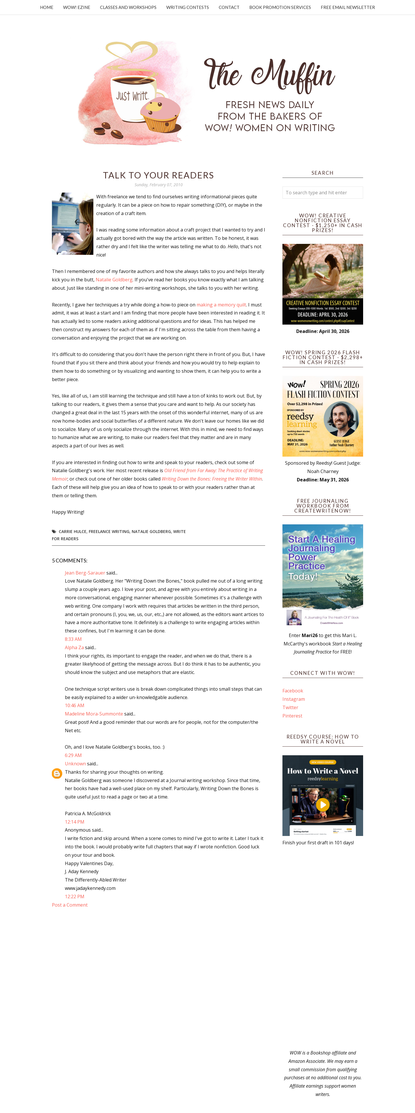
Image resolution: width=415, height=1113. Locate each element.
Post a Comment (70, 905)
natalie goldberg (151, 531)
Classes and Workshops (128, 7)
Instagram (293, 699)
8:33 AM (73, 639)
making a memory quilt (221, 305)
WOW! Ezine (76, 7)
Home (46, 7)
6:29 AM (73, 755)
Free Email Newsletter (348, 7)
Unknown (75, 763)
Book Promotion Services (280, 7)
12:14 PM (74, 822)
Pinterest (292, 716)
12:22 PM (74, 896)
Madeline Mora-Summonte (94, 714)
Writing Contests (187, 7)
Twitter (290, 707)
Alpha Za (74, 647)
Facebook (292, 691)
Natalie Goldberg (114, 279)
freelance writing (109, 531)
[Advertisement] (322, 947)
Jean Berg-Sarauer (85, 573)
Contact (229, 7)
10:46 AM (74, 705)
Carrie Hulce (72, 531)
